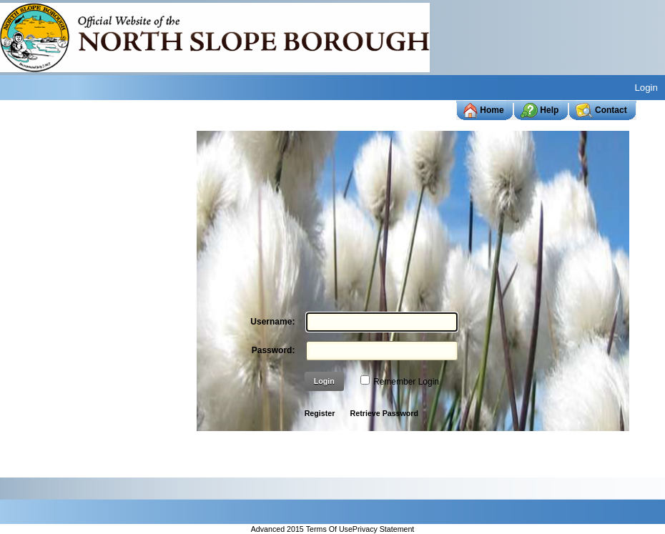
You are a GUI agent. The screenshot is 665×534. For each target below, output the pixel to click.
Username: (272, 322)
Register (320, 413)
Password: (273, 350)
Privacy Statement (383, 529)
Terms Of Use (329, 529)
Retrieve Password (384, 413)
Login (646, 87)
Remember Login (406, 382)
